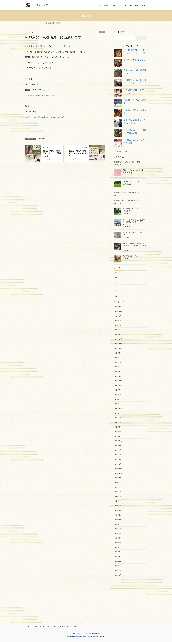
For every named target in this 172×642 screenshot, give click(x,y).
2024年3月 (118, 362)
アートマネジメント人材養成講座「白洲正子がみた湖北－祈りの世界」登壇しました (134, 222)
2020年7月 (118, 492)
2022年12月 (118, 408)
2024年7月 (118, 348)
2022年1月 (118, 436)
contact (74, 626)
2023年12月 (118, 376)
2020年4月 (118, 501)
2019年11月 (118, 515)
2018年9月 (118, 566)
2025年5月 (118, 325)
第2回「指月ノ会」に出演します (134, 170)
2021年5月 (118, 455)
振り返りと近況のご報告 (131, 181)
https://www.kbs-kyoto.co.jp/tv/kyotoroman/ (40, 95)
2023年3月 (118, 399)
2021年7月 (118, 450)
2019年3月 (118, 547)
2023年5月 (118, 395)
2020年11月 (118, 473)
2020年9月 (118, 482)
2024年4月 (118, 357)
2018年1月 (118, 575)
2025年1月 (118, 334)
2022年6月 (118, 422)
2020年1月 (118, 510)
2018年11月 (118, 556)
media (102, 32)
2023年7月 (118, 390)
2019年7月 (118, 533)
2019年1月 (118, 552)
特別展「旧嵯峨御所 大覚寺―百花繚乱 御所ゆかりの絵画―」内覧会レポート (134, 246)
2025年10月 (118, 311)
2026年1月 (118, 307)
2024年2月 (118, 367)
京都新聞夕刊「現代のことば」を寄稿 (127, 162)
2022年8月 (118, 413)
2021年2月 (118, 459)
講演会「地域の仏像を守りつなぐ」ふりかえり (78, 153)
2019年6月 (118, 538)
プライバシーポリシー (122, 151)
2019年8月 (118, 529)
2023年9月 (118, 385)
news (43, 138)
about (35, 626)
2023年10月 (118, 381)
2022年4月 (118, 432)
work (48, 626)
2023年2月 (118, 404)
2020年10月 (118, 478)
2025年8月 (118, 321)
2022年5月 (118, 427)
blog (116, 273)
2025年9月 (118, 316)
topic (116, 282)
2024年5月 (118, 353)
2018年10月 (118, 561)
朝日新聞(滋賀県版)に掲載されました (126, 193)
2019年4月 (118, 543)
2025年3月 (118, 330)
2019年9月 (118, 524)
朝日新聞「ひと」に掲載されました (126, 201)
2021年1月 (118, 464)
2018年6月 (118, 570)
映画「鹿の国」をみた (130, 256)
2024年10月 (118, 344)
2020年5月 (118, 496)
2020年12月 (118, 469)
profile (42, 626)
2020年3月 (118, 506)
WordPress (77, 636)
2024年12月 (118, 339)
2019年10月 (118, 519)
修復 (116, 291)
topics (116, 287)
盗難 (116, 296)
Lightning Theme (85, 636)
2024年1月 (118, 371)
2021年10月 (118, 445)
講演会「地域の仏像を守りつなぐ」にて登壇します (52, 153)
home (28, 626)
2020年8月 (118, 487)
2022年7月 (118, 418)
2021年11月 (118, 441)
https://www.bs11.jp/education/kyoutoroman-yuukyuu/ (44, 117)
